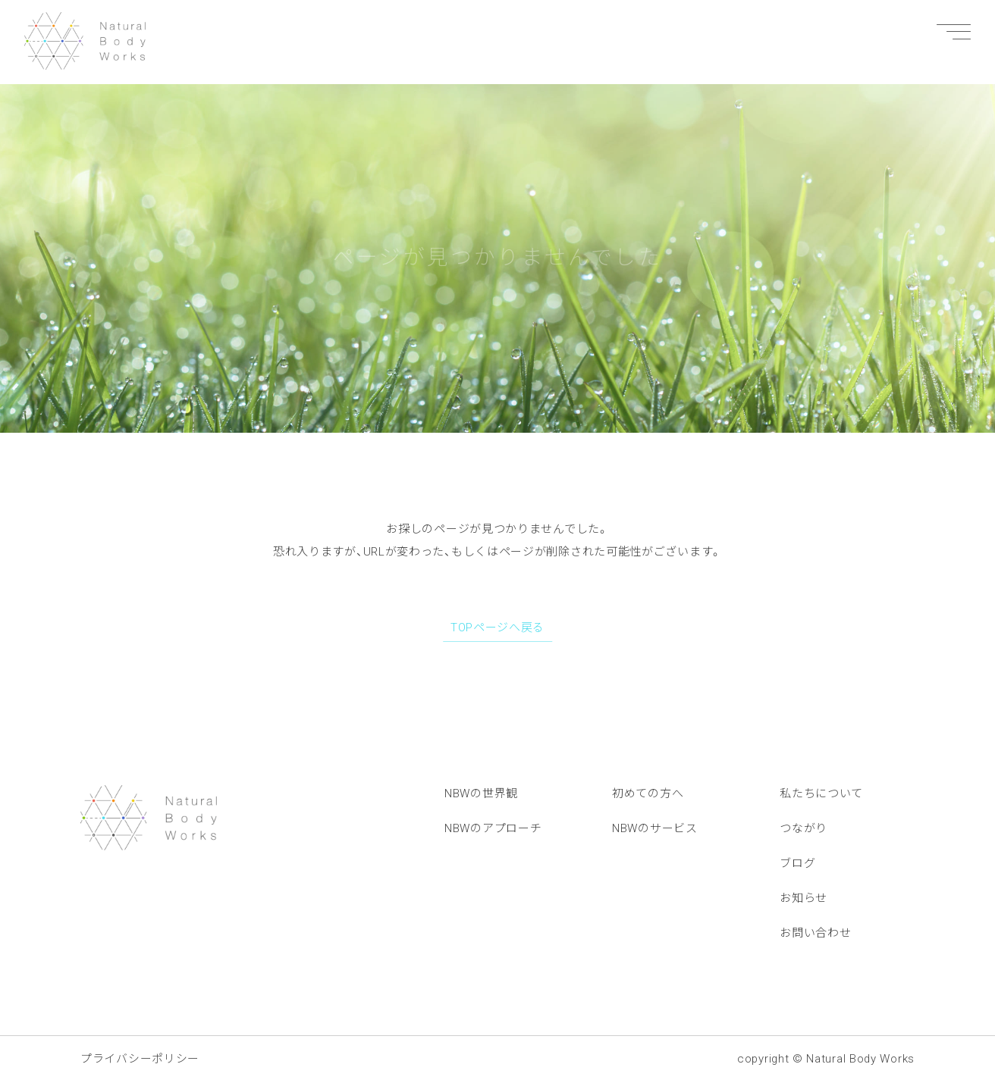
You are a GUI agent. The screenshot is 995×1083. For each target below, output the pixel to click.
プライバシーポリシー (139, 1059)
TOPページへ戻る (497, 627)
